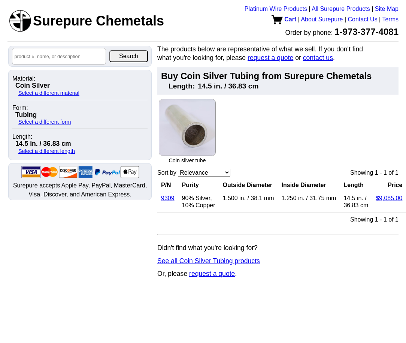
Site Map (387, 9)
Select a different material (48, 93)
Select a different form (44, 122)
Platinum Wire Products (276, 9)
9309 (168, 198)
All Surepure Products (341, 9)
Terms (390, 19)
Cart (284, 19)
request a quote (270, 57)
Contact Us (363, 19)
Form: (20, 108)
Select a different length (46, 151)
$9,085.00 (389, 198)
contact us (318, 57)
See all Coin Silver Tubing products (208, 261)
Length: (22, 137)
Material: (23, 79)
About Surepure (322, 19)
